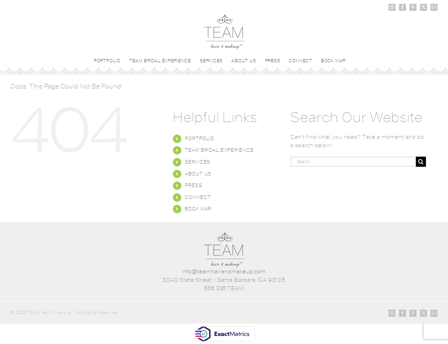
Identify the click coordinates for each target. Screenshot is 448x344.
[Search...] (353, 162)
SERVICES (198, 162)
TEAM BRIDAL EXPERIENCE (219, 150)
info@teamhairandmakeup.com (224, 271)
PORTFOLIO (200, 138)
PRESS (193, 185)
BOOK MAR (198, 209)
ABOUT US (198, 174)
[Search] (421, 162)
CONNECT (198, 197)
